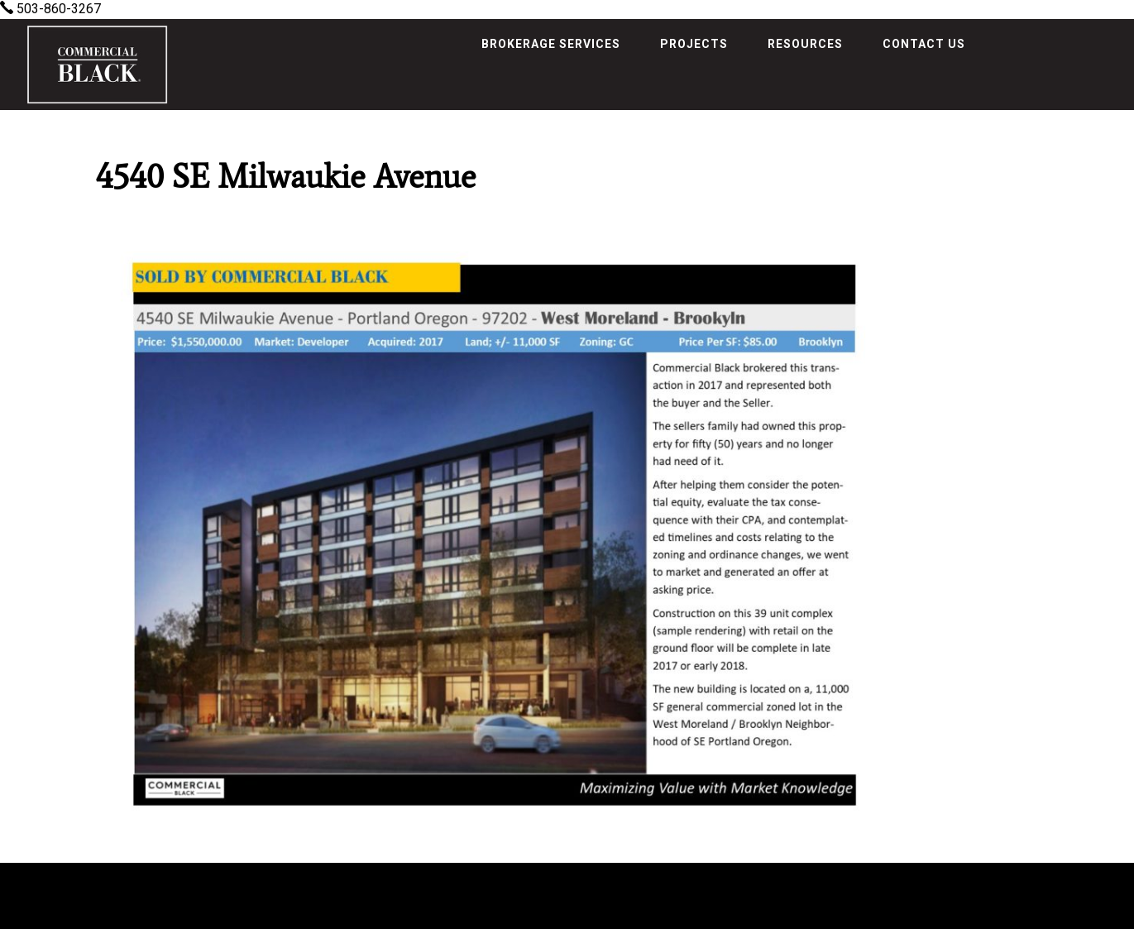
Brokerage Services (550, 43)
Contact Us (924, 43)
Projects (694, 43)
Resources (805, 43)
